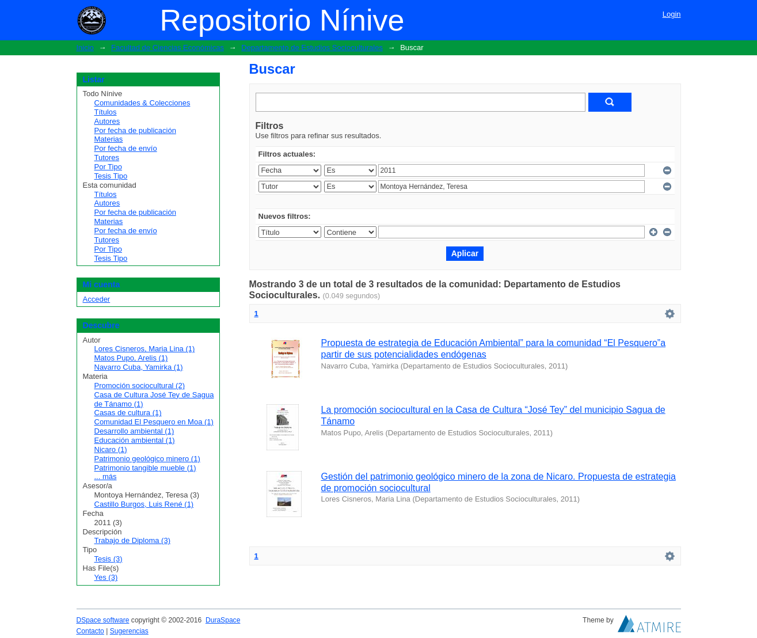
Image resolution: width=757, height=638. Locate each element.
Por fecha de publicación (135, 130)
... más (105, 476)
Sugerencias (129, 631)
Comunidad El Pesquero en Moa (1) (154, 421)
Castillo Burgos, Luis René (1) (144, 504)
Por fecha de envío (125, 148)
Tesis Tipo (111, 176)
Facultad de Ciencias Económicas (167, 47)
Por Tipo (108, 166)
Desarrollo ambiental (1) (134, 431)
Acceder (97, 299)
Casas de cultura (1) (128, 412)
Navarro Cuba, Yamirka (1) (138, 367)
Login (672, 14)
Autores (107, 121)
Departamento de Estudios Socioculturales (312, 47)
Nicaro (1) (110, 449)
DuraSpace (223, 620)
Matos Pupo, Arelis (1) (131, 358)
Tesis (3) (108, 559)
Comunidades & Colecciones (142, 102)
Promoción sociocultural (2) (139, 385)
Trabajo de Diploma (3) (132, 540)
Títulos (105, 112)
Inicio (85, 47)
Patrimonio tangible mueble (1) (145, 468)
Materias (108, 139)
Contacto (90, 631)
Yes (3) (106, 577)
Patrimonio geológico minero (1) (147, 458)
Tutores (107, 157)
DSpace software (103, 620)
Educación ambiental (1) (134, 440)
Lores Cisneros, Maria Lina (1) (144, 348)
